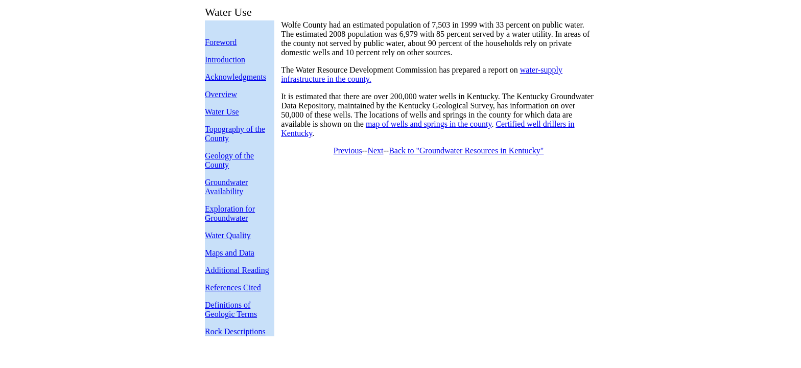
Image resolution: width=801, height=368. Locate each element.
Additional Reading (237, 270)
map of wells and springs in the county (428, 124)
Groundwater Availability (226, 187)
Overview (221, 94)
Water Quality (228, 235)
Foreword (221, 42)
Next (375, 150)
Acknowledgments (235, 77)
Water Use (222, 111)
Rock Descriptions (235, 331)
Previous (348, 150)
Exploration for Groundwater (230, 213)
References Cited (233, 287)
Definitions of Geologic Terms (231, 309)
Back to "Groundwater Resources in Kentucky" (466, 150)
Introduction (225, 59)
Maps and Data (229, 252)
